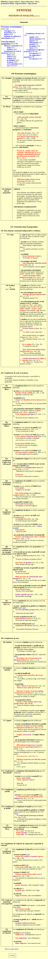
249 (27, 865)
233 (20, 608)
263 (39, 486)
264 (27, 466)
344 (23, 742)
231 (41, 776)
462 (37, 742)
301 (38, 890)
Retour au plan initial (11, 949)
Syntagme (7, 31)
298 (31, 502)
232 (41, 795)
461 (16, 656)
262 (24, 608)
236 (28, 854)
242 (38, 434)
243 (42, 434)
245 (33, 624)
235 (39, 427)
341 (43, 409)
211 (41, 391)
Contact (12, 955)
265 (39, 450)
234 (34, 616)
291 (23, 398)
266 (18, 907)
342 (30, 716)
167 (16, 813)
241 (22, 517)
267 (28, 872)
